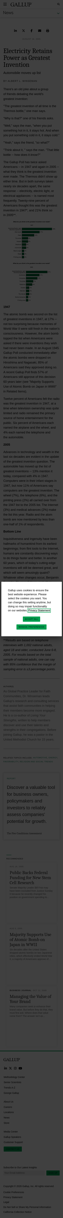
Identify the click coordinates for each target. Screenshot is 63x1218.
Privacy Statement (39, 610)
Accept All (31, 619)
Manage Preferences (31, 627)
